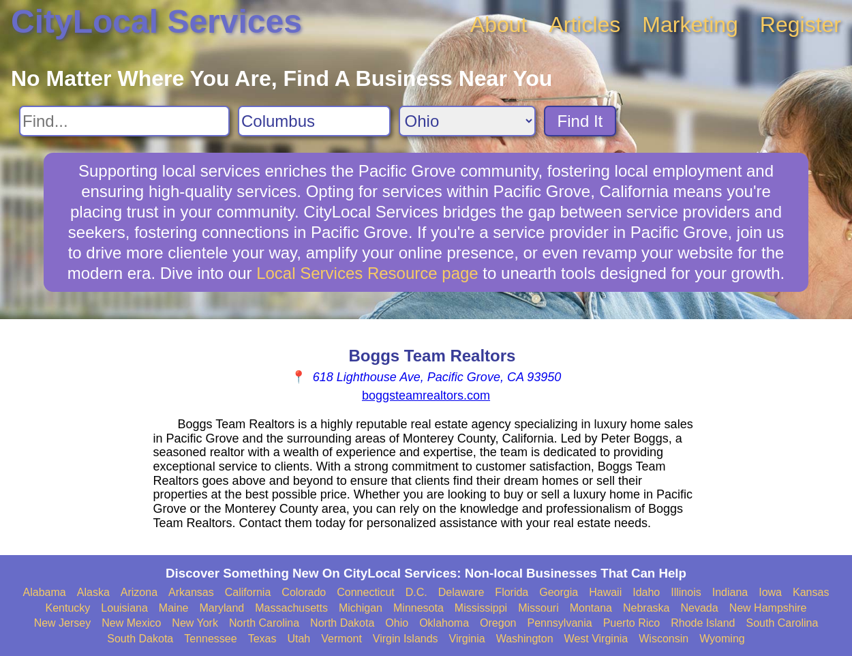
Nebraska (646, 608)
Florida (511, 592)
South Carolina (782, 623)
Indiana (730, 592)
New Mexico (131, 623)
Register (800, 24)
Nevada (699, 608)
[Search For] (124, 121)
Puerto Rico (631, 623)
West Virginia (596, 638)
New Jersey (62, 623)
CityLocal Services (156, 21)
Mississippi (481, 608)
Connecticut (366, 592)
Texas (262, 638)
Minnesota (418, 608)
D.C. (416, 592)
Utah (298, 638)
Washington (524, 638)
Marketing (690, 24)
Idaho (646, 592)
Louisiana (124, 608)
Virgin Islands (405, 638)
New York (195, 623)
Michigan (360, 608)
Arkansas (191, 592)
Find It (580, 121)
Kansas (811, 592)
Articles (584, 24)
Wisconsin (663, 638)
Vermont (341, 638)
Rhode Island (703, 623)
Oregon (498, 623)
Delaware (461, 592)
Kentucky (68, 608)
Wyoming (722, 638)
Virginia (467, 638)
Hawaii (605, 592)
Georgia (558, 592)
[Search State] (467, 121)
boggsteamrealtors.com (426, 395)
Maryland (221, 608)
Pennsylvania (559, 623)
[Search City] (314, 121)
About (499, 24)
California (248, 592)
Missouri (538, 608)
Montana (591, 608)
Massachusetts (291, 608)
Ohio (396, 623)
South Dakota (140, 638)
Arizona (139, 592)
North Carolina (264, 623)
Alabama (44, 592)
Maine (174, 608)
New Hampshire (768, 608)
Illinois (686, 592)
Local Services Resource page (367, 273)
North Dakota (342, 623)
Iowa (770, 592)
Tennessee (210, 638)
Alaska (93, 592)
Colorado (304, 592)
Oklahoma (444, 623)
